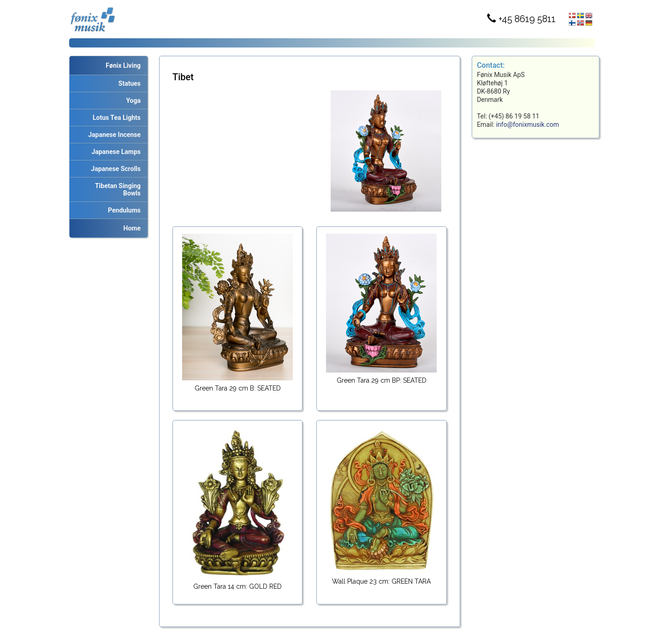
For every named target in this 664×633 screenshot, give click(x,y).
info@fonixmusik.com (527, 124)
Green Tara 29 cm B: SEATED (238, 388)
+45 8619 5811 (521, 18)
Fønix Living (123, 65)
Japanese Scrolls (114, 168)
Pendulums (123, 210)
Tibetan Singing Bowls (116, 189)
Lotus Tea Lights (115, 117)
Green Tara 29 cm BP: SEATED (382, 380)
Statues (128, 83)
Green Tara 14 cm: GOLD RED (237, 586)
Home (132, 228)
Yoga (132, 100)
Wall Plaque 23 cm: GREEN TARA (381, 581)
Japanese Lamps (114, 151)
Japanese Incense (113, 134)
